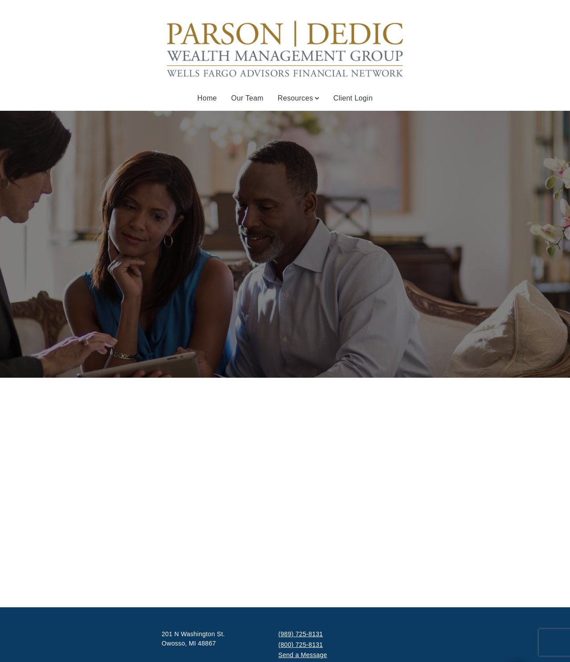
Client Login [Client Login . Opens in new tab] (353, 98)
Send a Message (302, 654)
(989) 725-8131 (300, 634)
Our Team (247, 98)
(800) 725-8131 (300, 644)
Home (207, 98)
